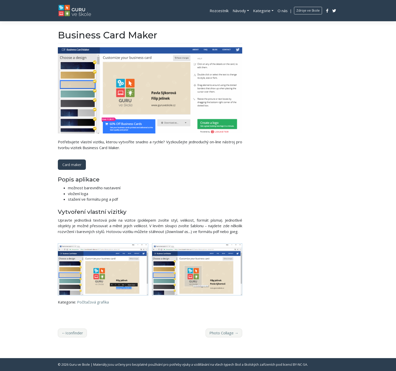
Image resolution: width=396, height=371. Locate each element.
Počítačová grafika (93, 302)
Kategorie (261, 10)
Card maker (71, 164)
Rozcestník (219, 10)
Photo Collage (221, 332)
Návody (239, 10)
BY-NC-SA (300, 364)
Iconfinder (74, 332)
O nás (283, 10)
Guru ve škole (79, 364)
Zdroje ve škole (308, 10)
